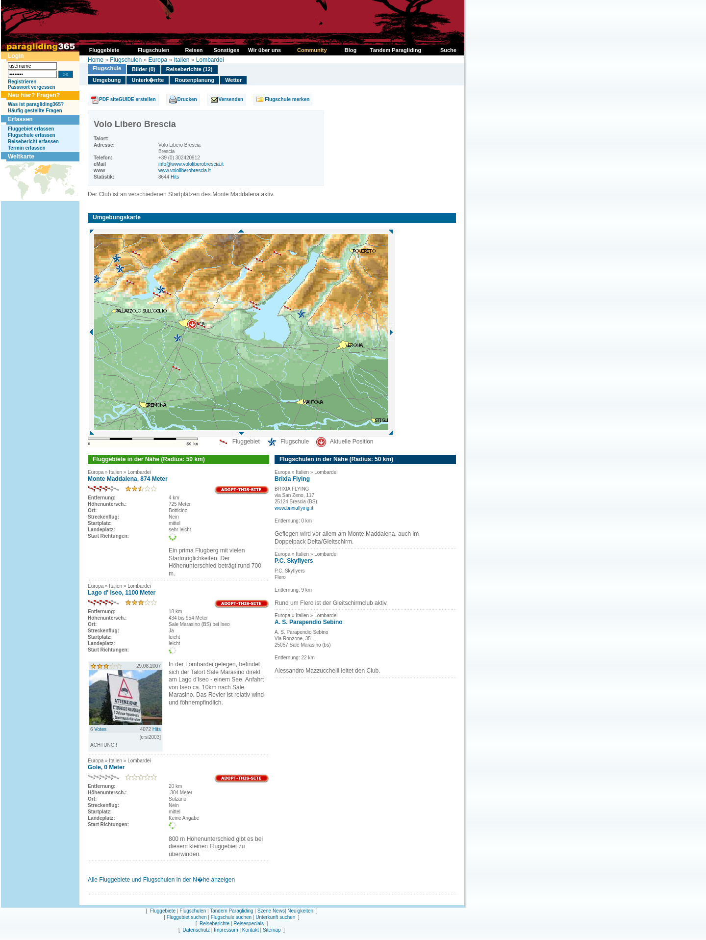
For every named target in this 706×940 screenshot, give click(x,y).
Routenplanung (194, 80)
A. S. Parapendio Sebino (309, 622)
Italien (181, 59)
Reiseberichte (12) (189, 69)
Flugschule (107, 68)
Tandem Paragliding (231, 911)
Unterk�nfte (147, 80)
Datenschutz (196, 930)
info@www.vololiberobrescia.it (191, 164)
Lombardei (210, 59)
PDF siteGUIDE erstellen (127, 99)
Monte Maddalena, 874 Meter (128, 478)
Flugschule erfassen (31, 135)
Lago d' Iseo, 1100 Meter (121, 592)
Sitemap (272, 930)
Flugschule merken (287, 99)
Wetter (233, 80)
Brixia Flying (292, 478)
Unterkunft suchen (275, 917)
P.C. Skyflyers (294, 560)
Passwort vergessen (31, 87)
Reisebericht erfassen (33, 141)
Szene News (271, 911)
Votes (100, 729)
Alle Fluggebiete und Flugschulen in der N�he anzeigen (161, 879)
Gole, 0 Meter (106, 767)
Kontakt (250, 930)
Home (95, 59)
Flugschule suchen (231, 917)
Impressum (226, 930)
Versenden (231, 99)
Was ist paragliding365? (36, 104)
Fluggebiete (163, 911)
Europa (157, 59)
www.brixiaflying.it (294, 508)
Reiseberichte (214, 923)
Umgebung (107, 80)
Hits (175, 177)
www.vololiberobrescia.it (184, 170)
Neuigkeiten (300, 911)
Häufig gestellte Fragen (35, 110)
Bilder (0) (143, 69)
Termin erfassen (27, 148)
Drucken (187, 99)
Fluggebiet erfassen (31, 128)
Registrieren (22, 81)
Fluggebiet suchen (187, 917)
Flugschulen (126, 59)
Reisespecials (248, 923)
